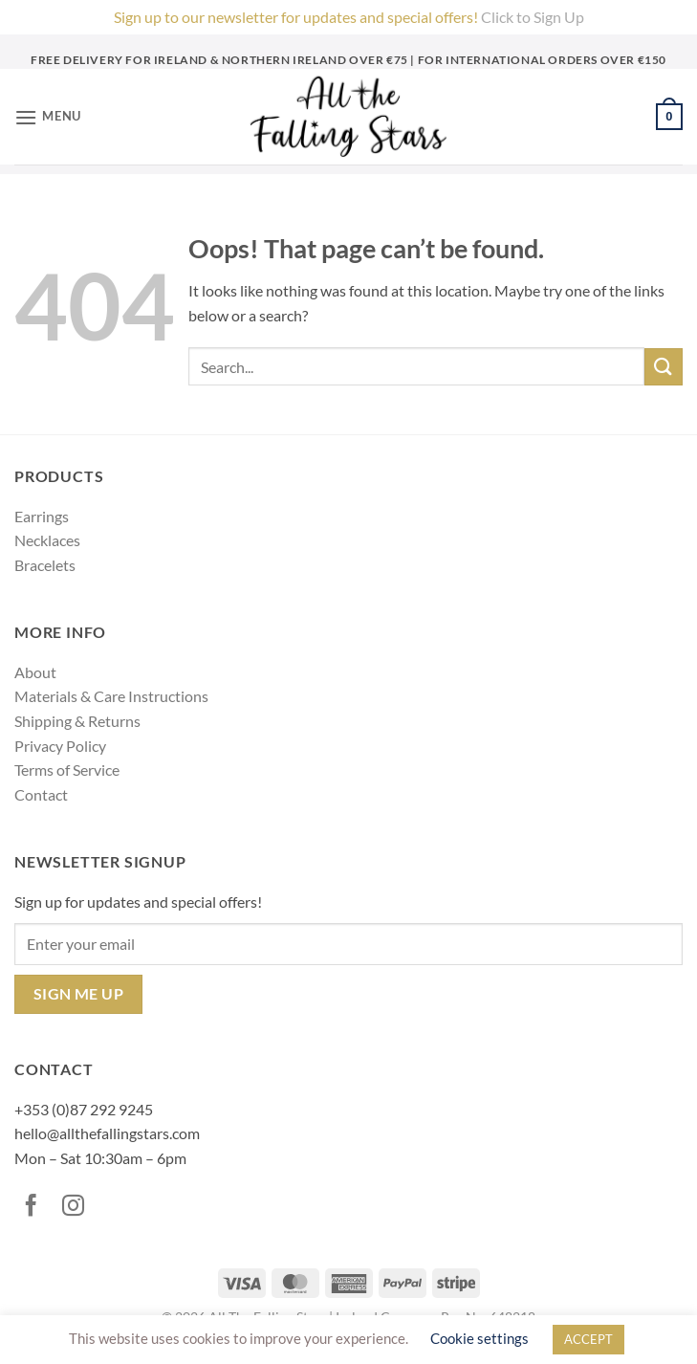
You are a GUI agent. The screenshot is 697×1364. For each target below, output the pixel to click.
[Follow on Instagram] (77, 1207)
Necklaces (47, 540)
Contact (41, 794)
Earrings (41, 516)
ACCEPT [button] (588, 1339)
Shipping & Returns (77, 721)
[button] (47, 117)
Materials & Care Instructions (111, 696)
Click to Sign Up (532, 17)
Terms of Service (67, 769)
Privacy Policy (60, 746)
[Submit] (663, 366)
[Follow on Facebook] (35, 1207)
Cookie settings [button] (479, 1338)
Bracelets (45, 565)
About (35, 672)
